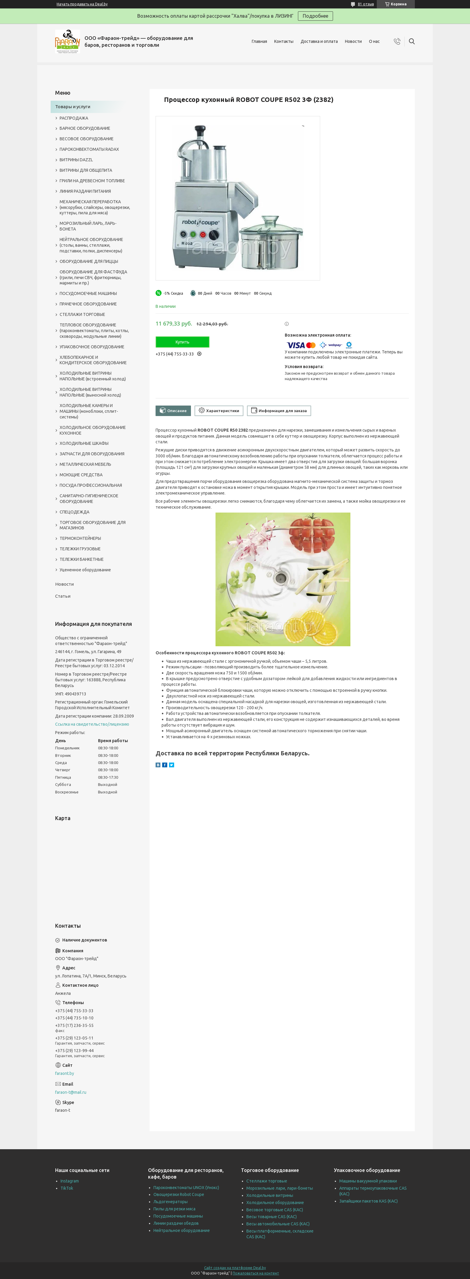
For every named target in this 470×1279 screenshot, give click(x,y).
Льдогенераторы (170, 1201)
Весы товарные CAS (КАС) (271, 1216)
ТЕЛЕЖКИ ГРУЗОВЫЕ (80, 548)
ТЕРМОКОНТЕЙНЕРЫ (80, 538)
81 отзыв (366, 4)
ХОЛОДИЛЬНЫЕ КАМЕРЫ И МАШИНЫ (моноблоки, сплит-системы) (89, 411)
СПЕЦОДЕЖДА (74, 512)
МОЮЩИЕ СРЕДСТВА (81, 474)
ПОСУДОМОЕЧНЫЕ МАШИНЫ (88, 293)
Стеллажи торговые (266, 1181)
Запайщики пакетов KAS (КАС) (368, 1201)
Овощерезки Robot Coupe (178, 1194)
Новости (353, 41)
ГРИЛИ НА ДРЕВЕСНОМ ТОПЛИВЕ (92, 180)
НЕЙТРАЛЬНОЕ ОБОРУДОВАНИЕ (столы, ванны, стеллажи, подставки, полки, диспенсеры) (91, 245)
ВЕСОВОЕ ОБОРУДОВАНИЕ (87, 138)
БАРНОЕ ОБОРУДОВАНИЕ (85, 128)
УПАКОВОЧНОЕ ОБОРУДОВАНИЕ (92, 346)
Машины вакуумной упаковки (368, 1181)
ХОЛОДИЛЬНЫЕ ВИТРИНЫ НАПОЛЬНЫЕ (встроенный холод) (93, 376)
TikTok (67, 1188)
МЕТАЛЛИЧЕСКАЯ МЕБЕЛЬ (85, 464)
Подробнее (315, 16)
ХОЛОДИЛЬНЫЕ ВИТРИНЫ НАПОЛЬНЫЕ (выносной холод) (90, 392)
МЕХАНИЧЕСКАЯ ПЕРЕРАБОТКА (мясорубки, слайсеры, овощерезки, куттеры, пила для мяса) (95, 207)
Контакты (283, 41)
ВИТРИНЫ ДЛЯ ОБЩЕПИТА (86, 170)
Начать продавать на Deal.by (82, 4)
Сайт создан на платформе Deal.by (235, 1268)
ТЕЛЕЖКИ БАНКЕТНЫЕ (82, 559)
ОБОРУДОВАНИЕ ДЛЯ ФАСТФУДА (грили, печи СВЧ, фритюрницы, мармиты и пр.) (93, 277)
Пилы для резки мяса (174, 1208)
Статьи (62, 596)
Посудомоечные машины (178, 1216)
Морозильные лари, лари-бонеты (279, 1188)
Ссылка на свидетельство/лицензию (92, 724)
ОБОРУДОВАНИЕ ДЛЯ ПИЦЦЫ (89, 261)
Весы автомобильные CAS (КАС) (278, 1223)
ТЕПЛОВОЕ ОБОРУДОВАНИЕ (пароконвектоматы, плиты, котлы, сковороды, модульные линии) (94, 331)
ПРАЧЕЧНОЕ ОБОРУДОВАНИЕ (88, 304)
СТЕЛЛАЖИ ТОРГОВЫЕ (82, 314)
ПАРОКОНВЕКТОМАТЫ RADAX (89, 149)
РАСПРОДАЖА (74, 118)
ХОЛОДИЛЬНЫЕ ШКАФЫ (84, 443)
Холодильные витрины (269, 1195)
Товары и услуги (72, 106)
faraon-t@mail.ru (70, 1092)
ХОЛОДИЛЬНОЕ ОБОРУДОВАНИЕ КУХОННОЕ (93, 430)
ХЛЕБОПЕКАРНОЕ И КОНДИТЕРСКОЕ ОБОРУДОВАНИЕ (93, 360)
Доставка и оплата (319, 41)
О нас (374, 41)
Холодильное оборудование (275, 1202)
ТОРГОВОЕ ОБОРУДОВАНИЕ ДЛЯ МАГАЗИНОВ (93, 525)
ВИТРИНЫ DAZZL (76, 159)
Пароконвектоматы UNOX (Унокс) (186, 1187)
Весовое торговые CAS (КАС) (274, 1209)
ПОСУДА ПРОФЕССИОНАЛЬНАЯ (91, 485)
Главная (259, 41)
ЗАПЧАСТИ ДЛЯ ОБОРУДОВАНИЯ (92, 453)
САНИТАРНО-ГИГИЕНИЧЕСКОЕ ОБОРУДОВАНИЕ (89, 498)
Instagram (70, 1181)
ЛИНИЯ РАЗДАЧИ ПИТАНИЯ (85, 191)
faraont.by (64, 1073)
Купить (182, 342)
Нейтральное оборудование (181, 1230)
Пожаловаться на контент (256, 1273)
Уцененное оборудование (85, 569)
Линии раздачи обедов (176, 1223)
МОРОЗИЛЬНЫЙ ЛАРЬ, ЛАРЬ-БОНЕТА (88, 226)
